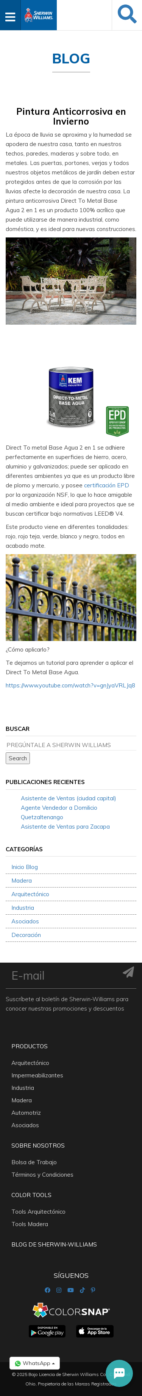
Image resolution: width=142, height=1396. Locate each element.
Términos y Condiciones (42, 1174)
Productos (29, 1046)
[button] (119, 1373)
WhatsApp (34, 1363)
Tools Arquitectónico (38, 1211)
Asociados (25, 921)
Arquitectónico (30, 894)
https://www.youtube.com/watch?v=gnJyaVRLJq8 (70, 685)
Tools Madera (29, 1224)
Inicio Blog (24, 867)
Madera (21, 880)
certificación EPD (106, 485)
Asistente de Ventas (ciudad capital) (68, 798)
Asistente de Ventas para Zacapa (65, 826)
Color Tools (31, 1195)
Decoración (26, 934)
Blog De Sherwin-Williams (54, 1244)
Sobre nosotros (38, 1145)
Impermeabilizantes (37, 1075)
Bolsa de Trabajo (34, 1162)
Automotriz (26, 1112)
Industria (22, 907)
